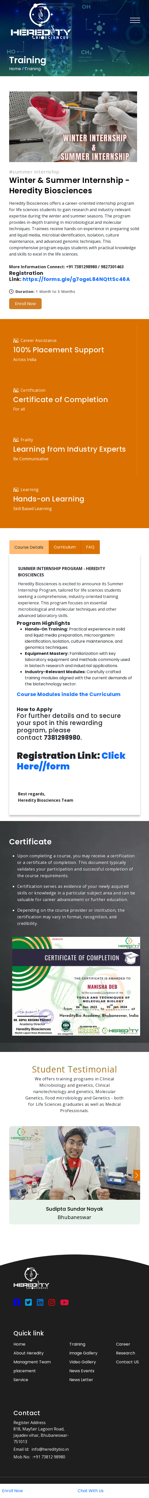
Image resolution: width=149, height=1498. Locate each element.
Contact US (127, 1362)
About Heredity (28, 1353)
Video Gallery (82, 1362)
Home (15, 69)
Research (125, 1353)
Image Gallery (83, 1353)
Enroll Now (25, 304)
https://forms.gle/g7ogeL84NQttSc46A (76, 279)
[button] (136, 1175)
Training (33, 69)
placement (24, 1371)
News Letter (81, 1380)
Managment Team (32, 1362)
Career (123, 1344)
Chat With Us (91, 1491)
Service (20, 1380)
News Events (81, 1371)
